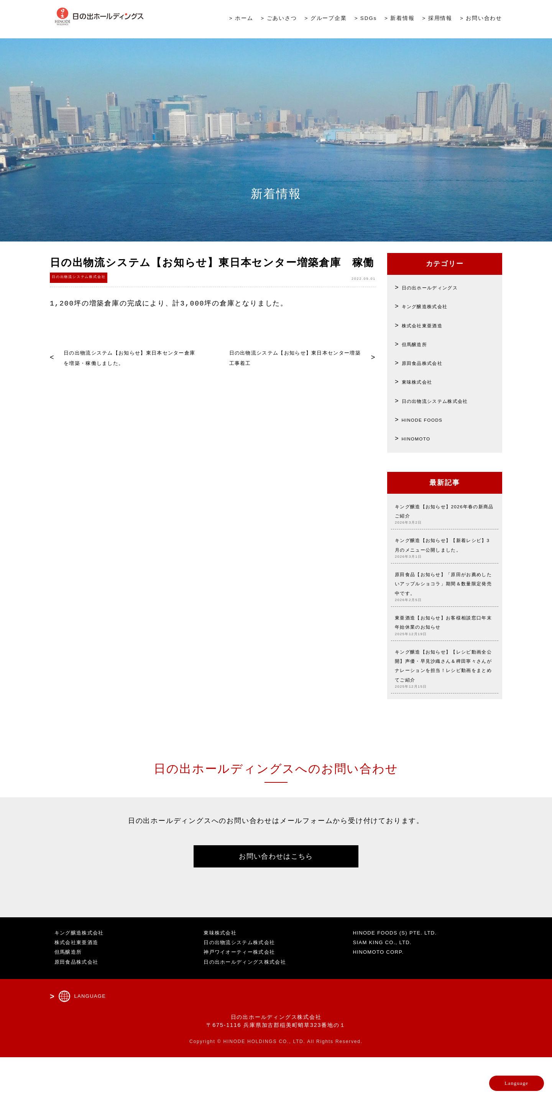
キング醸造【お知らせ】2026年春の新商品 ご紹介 (445, 515)
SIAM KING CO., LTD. (387, 984)
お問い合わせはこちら (276, 895)
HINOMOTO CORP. (382, 994)
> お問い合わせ (481, 20)
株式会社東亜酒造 (429, 325)
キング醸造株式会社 (432, 305)
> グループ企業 (326, 20)
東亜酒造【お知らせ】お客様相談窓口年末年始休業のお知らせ (445, 651)
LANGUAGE (92, 1038)
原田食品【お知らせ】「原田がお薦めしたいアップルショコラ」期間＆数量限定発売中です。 (445, 606)
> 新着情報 (399, 20)
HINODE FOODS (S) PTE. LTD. (401, 974)
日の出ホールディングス (439, 287)
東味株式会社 (422, 381)
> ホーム (241, 20)
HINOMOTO (421, 438)
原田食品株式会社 (429, 362)
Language (497, 1078)
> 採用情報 (437, 20)
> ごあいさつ (279, 20)
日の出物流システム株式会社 (446, 400)
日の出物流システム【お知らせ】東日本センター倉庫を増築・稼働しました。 (128, 362)
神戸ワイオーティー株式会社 (243, 994)
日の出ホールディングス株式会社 (249, 1003)
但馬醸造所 (419, 343)
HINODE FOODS (430, 419)
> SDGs (366, 20)
